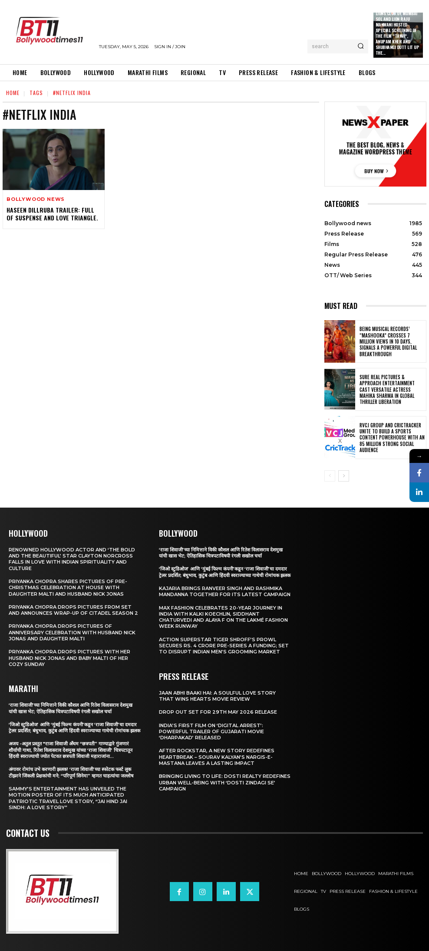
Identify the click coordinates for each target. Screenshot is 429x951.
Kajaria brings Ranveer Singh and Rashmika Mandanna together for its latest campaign (224, 591)
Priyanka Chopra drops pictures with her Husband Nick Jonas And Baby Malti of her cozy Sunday (69, 658)
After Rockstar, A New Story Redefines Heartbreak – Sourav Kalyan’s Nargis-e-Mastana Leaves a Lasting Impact (216, 757)
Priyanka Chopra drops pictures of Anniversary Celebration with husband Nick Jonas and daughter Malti (72, 632)
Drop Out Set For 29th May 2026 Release (218, 712)
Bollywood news (36, 199)
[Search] (360, 46)
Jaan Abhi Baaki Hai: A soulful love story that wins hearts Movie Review (217, 696)
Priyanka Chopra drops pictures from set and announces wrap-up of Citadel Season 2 (73, 610)
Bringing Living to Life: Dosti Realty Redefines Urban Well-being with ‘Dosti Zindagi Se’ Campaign (224, 782)
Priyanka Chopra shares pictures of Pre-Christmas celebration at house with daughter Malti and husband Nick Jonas (68, 587)
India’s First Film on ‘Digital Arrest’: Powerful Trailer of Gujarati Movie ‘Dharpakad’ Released (211, 731)
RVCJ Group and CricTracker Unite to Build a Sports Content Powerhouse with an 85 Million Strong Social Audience (392, 437)
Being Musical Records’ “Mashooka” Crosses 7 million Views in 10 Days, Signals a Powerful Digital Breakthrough (388, 341)
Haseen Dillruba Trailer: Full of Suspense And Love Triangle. (52, 213)
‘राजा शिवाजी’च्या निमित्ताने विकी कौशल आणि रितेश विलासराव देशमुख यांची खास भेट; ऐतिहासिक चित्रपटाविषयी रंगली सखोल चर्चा (70, 708)
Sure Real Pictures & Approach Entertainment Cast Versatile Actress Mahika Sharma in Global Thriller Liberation (387, 389)
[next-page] (343, 476)
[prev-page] (329, 476)
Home (13, 92)
